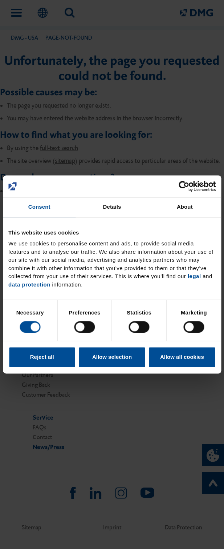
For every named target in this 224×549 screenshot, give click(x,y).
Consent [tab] (39, 207)
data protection (29, 284)
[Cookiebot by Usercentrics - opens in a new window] (184, 186)
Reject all (42, 357)
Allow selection (112, 357)
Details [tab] (112, 207)
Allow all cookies (182, 357)
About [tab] (185, 207)
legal (194, 276)
